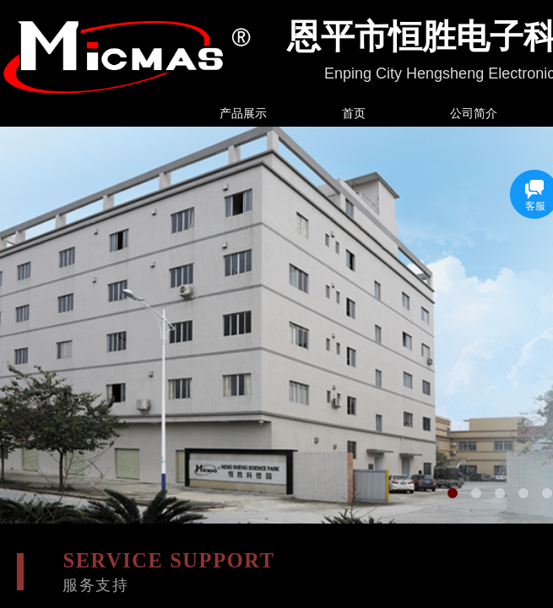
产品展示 (243, 113)
